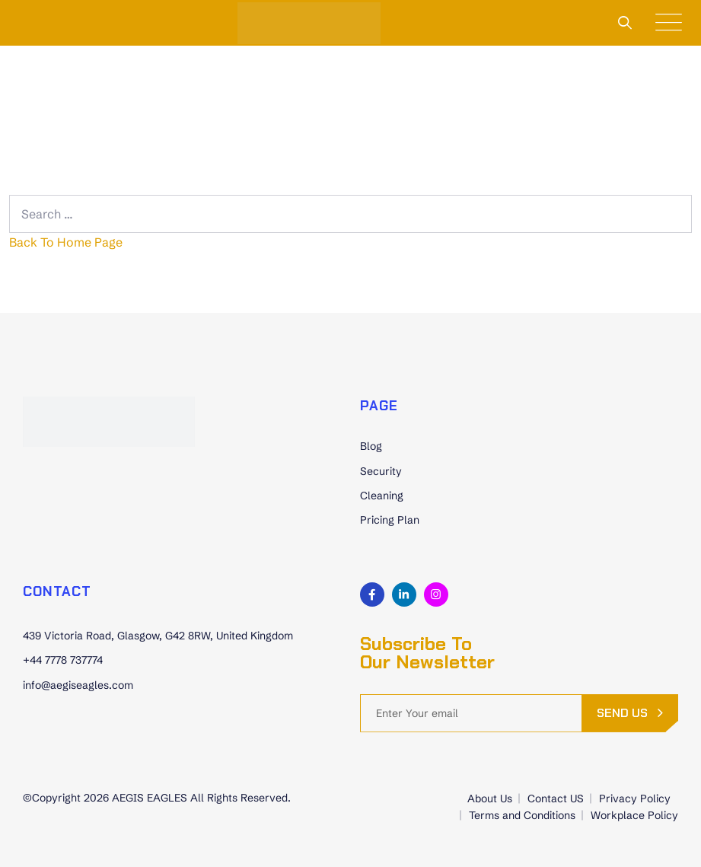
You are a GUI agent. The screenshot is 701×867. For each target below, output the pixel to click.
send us (622, 713)
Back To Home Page (66, 242)
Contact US (555, 798)
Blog (371, 446)
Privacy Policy (635, 798)
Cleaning (381, 495)
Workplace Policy (634, 815)
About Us (489, 798)
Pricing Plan (389, 520)
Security (381, 471)
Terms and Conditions (522, 815)
